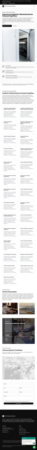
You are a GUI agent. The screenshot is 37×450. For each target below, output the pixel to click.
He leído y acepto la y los (17, 401)
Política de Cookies (22, 429)
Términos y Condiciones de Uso (24, 401)
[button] (18, 368)
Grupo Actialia (9, 446)
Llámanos (15, 25)
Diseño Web (4, 446)
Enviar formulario (18, 403)
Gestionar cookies (12, 3)
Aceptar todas (4, 3)
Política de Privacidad (14, 401)
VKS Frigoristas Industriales (8, 6)
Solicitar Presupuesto (7, 25)
